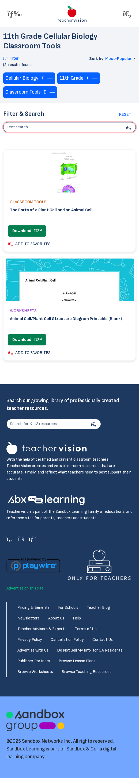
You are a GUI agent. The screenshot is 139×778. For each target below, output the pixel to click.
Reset (125, 114)
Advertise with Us (32, 650)
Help (77, 618)
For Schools (68, 607)
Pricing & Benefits (33, 607)
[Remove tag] (47, 78)
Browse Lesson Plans (77, 661)
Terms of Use (87, 628)
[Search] (94, 424)
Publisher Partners (33, 661)
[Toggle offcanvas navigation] (14, 13)
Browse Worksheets (35, 671)
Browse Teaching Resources (86, 671)
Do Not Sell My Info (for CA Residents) (90, 650)
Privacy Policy (29, 639)
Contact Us (102, 639)
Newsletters (28, 618)
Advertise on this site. (25, 588)
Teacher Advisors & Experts (41, 628)
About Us (56, 618)
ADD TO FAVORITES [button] (29, 244)
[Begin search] (129, 127)
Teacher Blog (98, 607)
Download (27, 230)
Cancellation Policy (67, 639)
